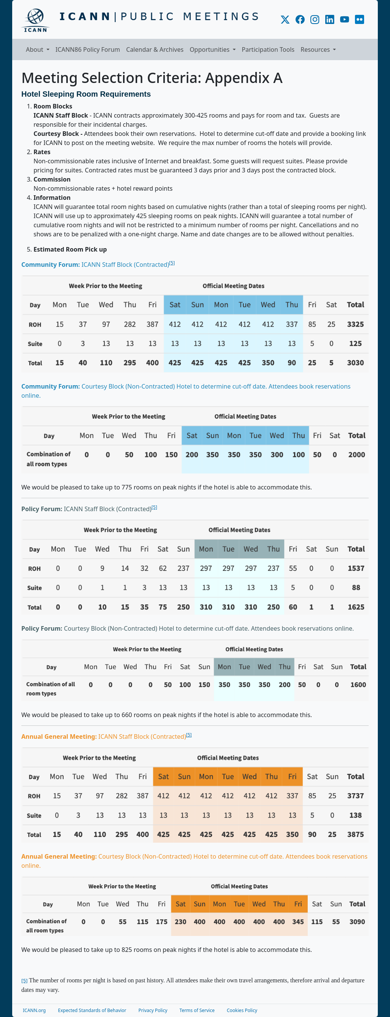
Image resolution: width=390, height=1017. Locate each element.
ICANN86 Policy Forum (88, 49)
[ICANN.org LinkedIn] (329, 19)
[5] (172, 263)
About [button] (35, 49)
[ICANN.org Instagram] (314, 19)
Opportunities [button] (210, 49)
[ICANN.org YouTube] (344, 19)
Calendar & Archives (155, 49)
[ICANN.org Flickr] (359, 19)
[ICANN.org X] (285, 19)
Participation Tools (268, 49)
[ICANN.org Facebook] (299, 19)
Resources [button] (315, 49)
